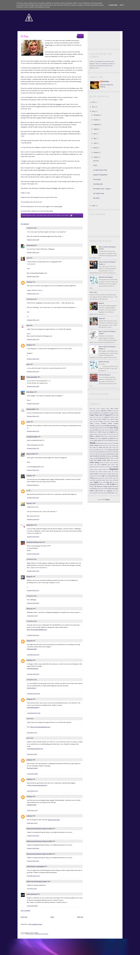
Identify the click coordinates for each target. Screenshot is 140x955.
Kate (28, 325)
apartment (103, 410)
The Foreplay (97, 179)
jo (27, 490)
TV (114, 491)
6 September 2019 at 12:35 (33, 875)
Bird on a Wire (31, 453)
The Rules (97, 486)
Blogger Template (30, 933)
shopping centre (93, 475)
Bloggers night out (99, 415)
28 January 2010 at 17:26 (33, 320)
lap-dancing (97, 451)
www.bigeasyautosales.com (35, 748)
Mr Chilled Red (100, 458)
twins (117, 490)
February (96, 152)
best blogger (111, 413)
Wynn (28, 421)
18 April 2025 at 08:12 (32, 905)
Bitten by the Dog (104, 361)
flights (102, 436)
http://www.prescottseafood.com (37, 785)
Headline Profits (31, 805)
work (112, 493)
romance (100, 471)
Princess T (29, 503)
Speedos (96, 478)
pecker (98, 464)
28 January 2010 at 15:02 (33, 252)
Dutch (99, 432)
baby (117, 410)
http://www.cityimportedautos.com (37, 629)
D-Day (25, 36)
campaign (112, 419)
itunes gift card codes (54, 819)
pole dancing (108, 466)
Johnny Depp (112, 447)
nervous (63, 215)
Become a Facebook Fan (104, 41)
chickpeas (112, 421)
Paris (95, 464)
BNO (111, 415)
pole (103, 466)
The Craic (96, 161)
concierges (113, 425)
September (97, 124)
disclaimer (112, 430)
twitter (91, 493)
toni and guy (115, 488)
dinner (100, 430)
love (117, 452)
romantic (105, 471)
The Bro (99, 484)
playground (92, 466)
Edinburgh (104, 432)
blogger (92, 415)
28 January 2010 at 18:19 (33, 358)
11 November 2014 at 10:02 (33, 713)
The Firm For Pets (32, 768)
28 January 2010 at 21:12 (33, 416)
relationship (92, 471)
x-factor (116, 493)
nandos (112, 460)
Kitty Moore (30, 392)
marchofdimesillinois (33, 707)
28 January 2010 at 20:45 (33, 403)
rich (97, 471)
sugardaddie (98, 480)
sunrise (107, 480)
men (113, 456)
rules (113, 471)
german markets (98, 438)
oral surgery (106, 462)
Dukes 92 (95, 432)
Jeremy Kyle (102, 447)
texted (116, 482)
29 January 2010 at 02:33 (33, 497)
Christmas (97, 423)
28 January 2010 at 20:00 (33, 386)
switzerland (115, 480)
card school (95, 421)
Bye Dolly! (96, 198)
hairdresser (115, 440)
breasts (116, 417)
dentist (96, 430)
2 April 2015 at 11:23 (32, 732)
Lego (101, 452)
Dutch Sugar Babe (32, 377)
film (110, 434)
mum (108, 460)
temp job (109, 482)
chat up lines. (106, 421)
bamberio (92, 413)
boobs (91, 417)
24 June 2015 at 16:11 (32, 823)
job (107, 447)
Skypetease (102, 318)
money (116, 456)
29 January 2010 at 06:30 (33, 553)
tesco (113, 482)
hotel (110, 445)
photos (109, 464)
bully (108, 419)
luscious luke (109, 454)
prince (95, 469)
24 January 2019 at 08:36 (33, 848)
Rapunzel (105, 81)
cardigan (101, 421)
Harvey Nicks (112, 443)
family (104, 434)
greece (102, 440)
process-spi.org (31, 688)
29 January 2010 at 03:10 (33, 519)
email (108, 432)
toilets (109, 488)
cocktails (116, 423)
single (103, 476)
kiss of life (104, 449)
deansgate (92, 430)
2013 (93, 102)
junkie (91, 449)
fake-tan (101, 434)
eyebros (45, 215)
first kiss (116, 434)
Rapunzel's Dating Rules (100, 175)
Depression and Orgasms (106, 277)
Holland (96, 445)
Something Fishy (98, 184)
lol (111, 451)
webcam (106, 493)
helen (116, 443)
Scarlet (91, 473)
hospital (101, 445)
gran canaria (98, 440)
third (91, 488)
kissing (109, 449)
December (97, 115)
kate (98, 449)
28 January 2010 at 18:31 (33, 371)
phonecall (103, 464)
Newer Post (24, 917)
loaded (108, 451)
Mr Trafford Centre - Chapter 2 (102, 188)
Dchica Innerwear (32, 894)
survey (111, 480)
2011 (93, 107)
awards (113, 410)
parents (91, 464)
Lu (98, 454)
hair (108, 440)
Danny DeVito (102, 427)
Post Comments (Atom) (35, 924)
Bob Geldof (115, 415)
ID (112, 445)
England (112, 432)
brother (91, 419)
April (95, 143)
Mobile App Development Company (37, 881)
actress (98, 408)
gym (106, 440)
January (96, 157)
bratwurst (106, 417)
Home (52, 917)
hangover (106, 443)
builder (104, 419)
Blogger (107, 499)
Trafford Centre (98, 491)
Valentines (95, 493)
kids (100, 449)
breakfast (112, 417)
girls (109, 438)
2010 (93, 111)
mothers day (92, 458)
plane (117, 464)
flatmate (98, 436)
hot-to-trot (105, 445)
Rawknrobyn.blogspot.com (34, 542)
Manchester (96, 456)
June (95, 134)
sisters (106, 475)
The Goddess (111, 484)
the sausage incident (106, 486)
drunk (91, 432)
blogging (106, 415)
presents (91, 469)
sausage (116, 471)
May (95, 138)
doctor (116, 430)
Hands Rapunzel (100, 443)
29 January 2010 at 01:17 (33, 485)
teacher (101, 482)
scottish (100, 473)
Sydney (91, 482)
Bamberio (29, 576)
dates (111, 427)
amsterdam (92, 410)
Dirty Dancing (105, 430)
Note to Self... (94, 292)
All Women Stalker (32, 436)
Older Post (80, 917)
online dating (94, 462)
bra (103, 417)
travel (105, 490)
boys (100, 417)
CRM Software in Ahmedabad (35, 866)
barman (96, 413)
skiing (109, 476)
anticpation (97, 410)
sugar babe (115, 478)
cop (117, 425)
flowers (106, 436)
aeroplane (103, 408)
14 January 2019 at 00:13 (33, 835)
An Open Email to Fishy (100, 170)
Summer (103, 480)
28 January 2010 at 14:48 (33, 239)
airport (107, 408)
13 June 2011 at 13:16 (32, 615)
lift (103, 451)
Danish (97, 427)
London (114, 451)
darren (107, 427)
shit (117, 473)
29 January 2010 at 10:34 (33, 571)
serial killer (108, 473)
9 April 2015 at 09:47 (32, 754)
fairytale (96, 434)
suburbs (110, 478)
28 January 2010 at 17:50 (33, 339)
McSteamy (108, 456)
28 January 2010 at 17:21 (33, 293)
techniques (58, 104)
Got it (122, 5)
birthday (116, 413)
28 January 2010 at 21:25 (33, 431)
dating (41, 215)
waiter (102, 493)
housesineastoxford (32, 668)
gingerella (104, 438)
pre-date (115, 467)
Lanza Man (115, 449)
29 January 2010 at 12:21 (33, 590)
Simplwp (36, 932)
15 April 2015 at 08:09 (32, 773)
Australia (109, 410)
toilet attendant (104, 488)
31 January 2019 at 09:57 (33, 861)
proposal (100, 469)
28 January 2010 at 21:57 (33, 448)
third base (94, 488)
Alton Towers (114, 408)
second (103, 473)
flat (94, 436)
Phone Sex (30, 608)
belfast (106, 413)
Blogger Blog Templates (43, 933)
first (112, 434)
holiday (92, 445)
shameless (113, 473)
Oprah (101, 462)
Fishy (51, 45)
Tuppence (29, 345)
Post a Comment (25, 910)
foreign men (115, 436)
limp (106, 451)
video (99, 493)
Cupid (91, 427)
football (110, 436)
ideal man (115, 445)
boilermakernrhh (31, 649)
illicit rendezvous (94, 447)
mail (115, 454)
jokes (117, 447)
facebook (92, 434)
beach (102, 413)
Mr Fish (106, 458)
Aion (28, 258)
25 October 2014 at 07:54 (33, 674)
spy (103, 478)
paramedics (115, 462)
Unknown (29, 282)
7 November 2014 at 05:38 (33, 693)
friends (51, 215)
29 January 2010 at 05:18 (33, 536)
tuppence (109, 491)
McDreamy (103, 456)
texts (95, 484)
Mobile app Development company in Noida (39, 828)
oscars (110, 462)
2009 (93, 205)
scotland (96, 473)
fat (107, 434)
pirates (113, 464)
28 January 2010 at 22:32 (33, 470)
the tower (115, 486)
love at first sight (94, 454)
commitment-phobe (99, 425)
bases (100, 413)
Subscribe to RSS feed (104, 46)
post (112, 466)
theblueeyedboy (31, 409)
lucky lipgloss (57, 215)
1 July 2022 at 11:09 (32, 888)
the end (104, 484)
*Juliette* (29, 475)
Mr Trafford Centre (98, 193)
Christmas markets (106, 423)
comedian (92, 425)
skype (113, 476)
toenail (99, 488)
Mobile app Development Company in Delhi (39, 841)
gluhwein (112, 438)
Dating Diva (30, 525)
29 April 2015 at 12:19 (32, 791)
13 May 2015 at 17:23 (32, 810)
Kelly (28, 364)
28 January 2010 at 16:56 (33, 276)
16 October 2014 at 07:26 (33, 654)
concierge (107, 425)
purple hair (106, 469)
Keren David (30, 245)
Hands (92, 443)
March (96, 148)
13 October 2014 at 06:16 (33, 635)
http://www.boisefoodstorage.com (40, 727)
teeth (104, 482)
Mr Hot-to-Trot (112, 458)
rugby (109, 471)
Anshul (36, 933)
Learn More (113, 5)
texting (66, 215)
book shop (95, 417)
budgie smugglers (98, 419)
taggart (96, 482)
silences (99, 475)
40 (80, 35)
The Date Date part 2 (105, 375)
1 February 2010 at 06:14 (33, 603)
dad (94, 427)
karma (94, 449)
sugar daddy (92, 480)
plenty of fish (98, 466)
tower (92, 491)
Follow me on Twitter (104, 35)
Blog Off (101, 303)
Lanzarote (92, 451)
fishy (49, 215)
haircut (111, 440)
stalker (106, 478)
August (96, 129)
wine (109, 493)
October (96, 120)
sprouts (100, 478)
